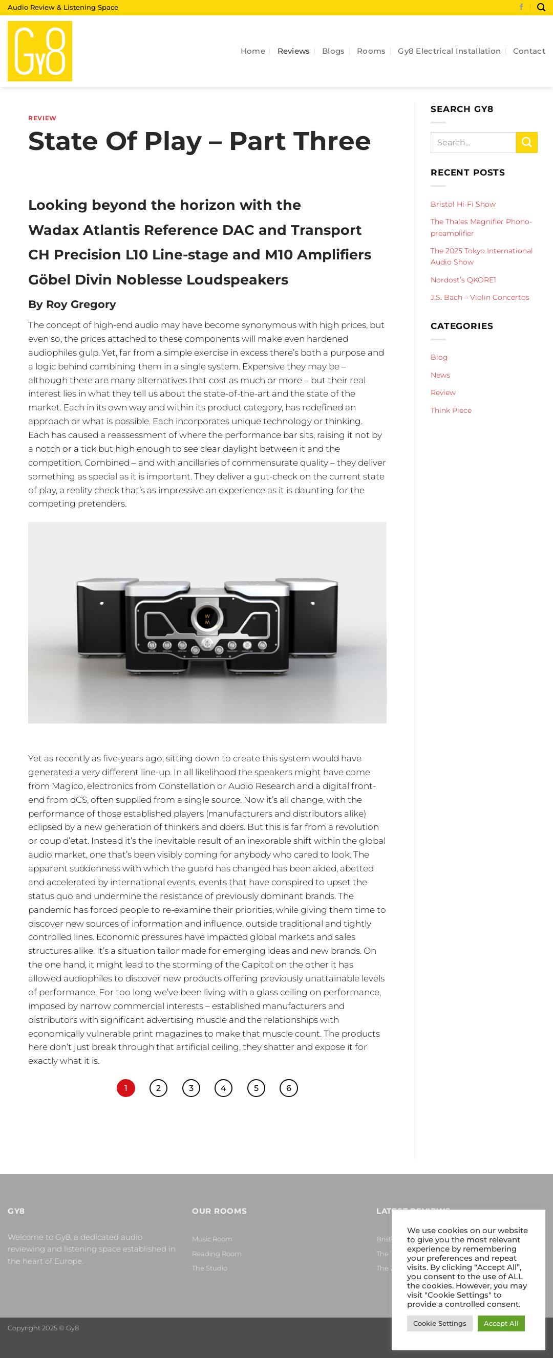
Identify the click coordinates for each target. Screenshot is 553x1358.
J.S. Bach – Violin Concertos (480, 297)
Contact (529, 51)
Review (42, 118)
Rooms (371, 51)
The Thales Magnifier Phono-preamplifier (481, 227)
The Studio (209, 1268)
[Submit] (527, 142)
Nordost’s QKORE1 (463, 279)
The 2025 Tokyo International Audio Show (482, 256)
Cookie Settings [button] (439, 1323)
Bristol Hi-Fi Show (463, 204)
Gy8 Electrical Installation (449, 51)
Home (253, 51)
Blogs (333, 51)
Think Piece (451, 410)
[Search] (541, 7)
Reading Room (217, 1254)
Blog (439, 357)
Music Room (212, 1239)
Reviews (294, 51)
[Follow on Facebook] (521, 7)
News (440, 375)
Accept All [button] (501, 1323)
